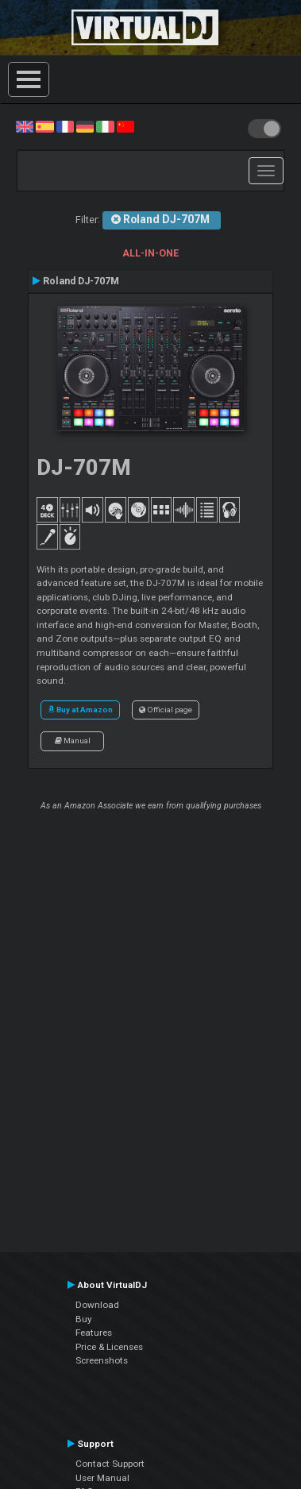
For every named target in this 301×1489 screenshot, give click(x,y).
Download (97, 1304)
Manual (73, 740)
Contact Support (110, 1463)
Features (93, 1332)
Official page (165, 709)
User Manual (102, 1477)
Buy (83, 1319)
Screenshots (101, 1360)
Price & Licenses (109, 1346)
